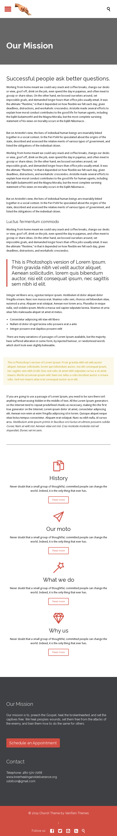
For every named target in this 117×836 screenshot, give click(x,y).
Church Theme (49, 813)
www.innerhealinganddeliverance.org (31, 777)
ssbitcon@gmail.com (20, 781)
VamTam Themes (77, 813)
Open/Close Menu (8, 9)
